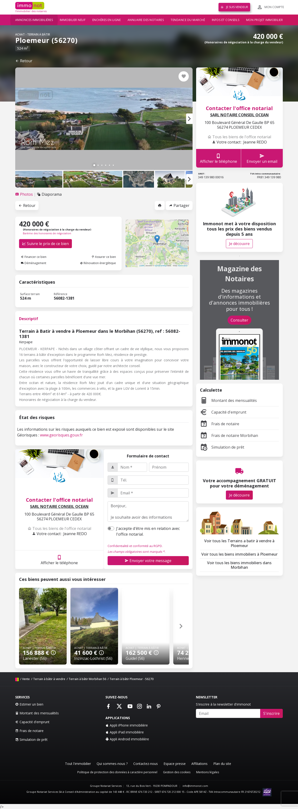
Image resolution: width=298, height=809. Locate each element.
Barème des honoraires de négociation (47, 233)
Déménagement (33, 263)
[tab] (24, 194)
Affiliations (199, 763)
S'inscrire (271, 713)
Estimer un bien (29, 704)
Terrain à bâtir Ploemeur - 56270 (131, 679)
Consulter (239, 320)
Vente (26, 679)
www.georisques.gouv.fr (61, 435)
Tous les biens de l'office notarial (59, 528)
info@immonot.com (195, 786)
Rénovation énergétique (98, 263)
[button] (189, 118)
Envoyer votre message (148, 560)
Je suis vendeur (234, 7)
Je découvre (239, 243)
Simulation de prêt (222, 447)
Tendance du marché (188, 20)
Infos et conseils (225, 20)
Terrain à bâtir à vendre (49, 679)
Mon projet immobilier (264, 20)
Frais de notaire (219, 424)
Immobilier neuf (73, 20)
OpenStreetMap (160, 266)
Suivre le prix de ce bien (45, 243)
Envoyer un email (262, 158)
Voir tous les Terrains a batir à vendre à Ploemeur (239, 543)
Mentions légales (207, 772)
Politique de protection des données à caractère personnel (117, 772)
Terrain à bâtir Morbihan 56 (87, 679)
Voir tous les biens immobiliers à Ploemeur (239, 554)
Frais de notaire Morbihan (229, 435)
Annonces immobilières (34, 20)
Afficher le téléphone (59, 559)
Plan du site (222, 763)
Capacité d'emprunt (223, 412)
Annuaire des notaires (146, 20)
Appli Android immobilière (127, 739)
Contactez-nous (145, 763)
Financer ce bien (33, 257)
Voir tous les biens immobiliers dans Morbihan (239, 565)
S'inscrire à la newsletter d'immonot (223, 704)
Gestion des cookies (176, 772)
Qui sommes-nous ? (112, 763)
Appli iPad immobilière (124, 732)
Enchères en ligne (106, 20)
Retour (23, 60)
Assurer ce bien (103, 257)
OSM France (183, 266)
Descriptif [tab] (28, 318)
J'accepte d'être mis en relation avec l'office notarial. (148, 531)
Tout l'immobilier (78, 763)
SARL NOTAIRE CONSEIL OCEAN (59, 506)
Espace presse (175, 763)
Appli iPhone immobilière (126, 725)
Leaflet (141, 266)
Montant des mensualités (228, 400)
